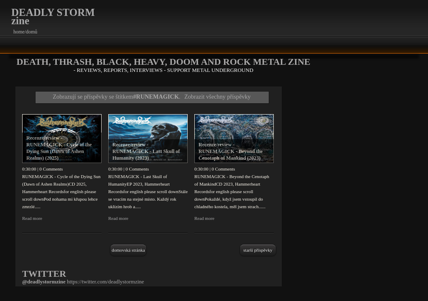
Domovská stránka (128, 250)
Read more (32, 218)
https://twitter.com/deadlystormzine (105, 281)
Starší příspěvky (257, 250)
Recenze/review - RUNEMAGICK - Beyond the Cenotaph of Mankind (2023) (231, 151)
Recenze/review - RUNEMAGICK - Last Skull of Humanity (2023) (146, 151)
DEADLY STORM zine (53, 16)
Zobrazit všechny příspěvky (217, 96)
